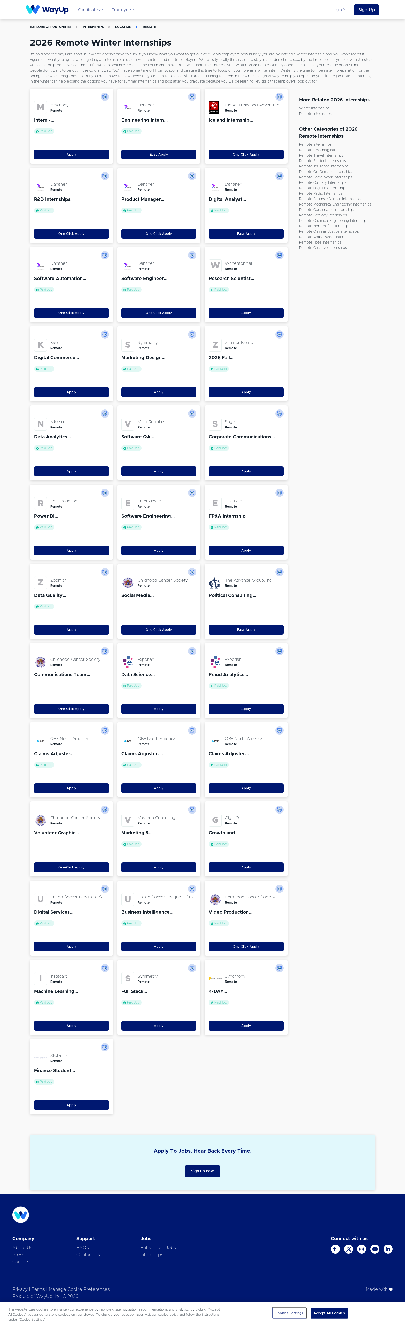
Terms (38, 1289)
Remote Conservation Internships (327, 210)
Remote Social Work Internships (325, 177)
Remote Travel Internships (321, 155)
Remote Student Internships (322, 161)
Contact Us (88, 1255)
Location (123, 26)
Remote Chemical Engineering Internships (333, 221)
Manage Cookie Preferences (79, 1289)
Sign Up (366, 10)
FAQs (82, 1248)
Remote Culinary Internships (322, 183)
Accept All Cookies (329, 1313)
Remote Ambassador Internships (326, 237)
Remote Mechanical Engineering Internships (335, 204)
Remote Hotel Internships (320, 242)
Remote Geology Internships (323, 215)
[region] (202, 1313)
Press (18, 1255)
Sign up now (202, 1171)
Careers (20, 1262)
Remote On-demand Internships (326, 172)
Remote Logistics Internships (323, 188)
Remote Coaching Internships (323, 150)
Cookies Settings (289, 1313)
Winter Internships (314, 108)
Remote (149, 26)
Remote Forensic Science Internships (330, 199)
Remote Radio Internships (320, 193)
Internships (93, 26)
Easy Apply (159, 154)
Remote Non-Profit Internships (324, 226)
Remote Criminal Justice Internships (329, 231)
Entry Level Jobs (158, 1248)
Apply (71, 154)
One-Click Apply (246, 154)
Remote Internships (315, 114)
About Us (22, 1248)
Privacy (20, 1289)
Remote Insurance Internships (324, 166)
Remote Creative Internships (323, 248)
